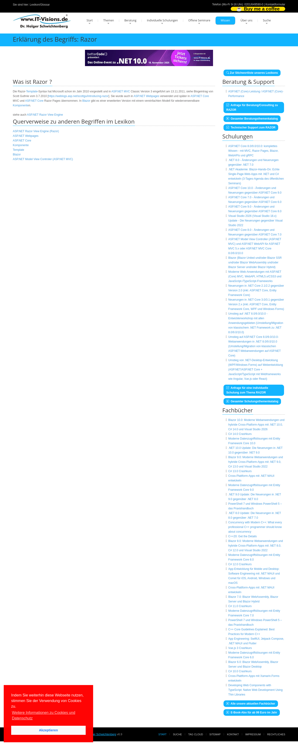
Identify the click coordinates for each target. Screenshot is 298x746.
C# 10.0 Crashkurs (240, 671)
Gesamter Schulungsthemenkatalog (252, 401)
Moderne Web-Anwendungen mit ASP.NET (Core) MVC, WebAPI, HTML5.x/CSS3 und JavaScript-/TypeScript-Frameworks (254, 276)
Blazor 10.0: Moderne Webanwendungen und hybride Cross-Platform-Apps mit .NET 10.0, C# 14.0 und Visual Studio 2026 (256, 424)
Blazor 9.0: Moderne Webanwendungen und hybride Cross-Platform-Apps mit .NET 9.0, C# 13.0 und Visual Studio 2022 (255, 462)
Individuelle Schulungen (162, 20)
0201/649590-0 (253, 4)
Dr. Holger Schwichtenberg (99, 734)
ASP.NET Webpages (146, 96)
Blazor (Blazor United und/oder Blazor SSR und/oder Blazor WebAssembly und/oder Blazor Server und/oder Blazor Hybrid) (255, 262)
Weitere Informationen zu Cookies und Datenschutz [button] (43, 715)
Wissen (225, 20)
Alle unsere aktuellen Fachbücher (250, 703)
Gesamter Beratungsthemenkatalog (252, 118)
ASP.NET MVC (121, 91)
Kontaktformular (275, 4)
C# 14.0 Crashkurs (240, 434)
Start (90, 20)
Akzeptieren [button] (48, 730)
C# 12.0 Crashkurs (240, 564)
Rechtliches (276, 734)
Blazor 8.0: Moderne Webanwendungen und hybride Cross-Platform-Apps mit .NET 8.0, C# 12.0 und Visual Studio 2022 (255, 545)
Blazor (86, 100)
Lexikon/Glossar (40, 4)
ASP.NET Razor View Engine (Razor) (36, 131)
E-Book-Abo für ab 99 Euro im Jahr (251, 712)
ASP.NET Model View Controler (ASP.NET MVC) (43, 159)
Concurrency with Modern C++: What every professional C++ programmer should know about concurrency (255, 527)
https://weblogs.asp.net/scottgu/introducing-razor (78, 96)
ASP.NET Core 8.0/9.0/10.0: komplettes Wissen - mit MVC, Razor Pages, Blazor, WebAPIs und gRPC (253, 150)
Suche (267, 20)
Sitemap (214, 734)
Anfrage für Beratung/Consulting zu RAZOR (252, 107)
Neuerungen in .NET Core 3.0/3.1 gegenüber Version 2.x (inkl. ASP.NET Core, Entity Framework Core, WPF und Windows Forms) (256, 304)
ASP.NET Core (199, 96)
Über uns (246, 20)
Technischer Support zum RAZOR (250, 127)
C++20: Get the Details (242, 536)
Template (31, 91)
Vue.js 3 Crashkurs (240, 648)
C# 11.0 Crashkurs (240, 606)
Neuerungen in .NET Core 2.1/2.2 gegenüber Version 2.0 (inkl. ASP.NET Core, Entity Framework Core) (256, 290)
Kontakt (233, 734)
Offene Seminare (199, 20)
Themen (108, 20)
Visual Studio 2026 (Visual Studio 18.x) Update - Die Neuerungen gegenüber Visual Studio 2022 (255, 220)
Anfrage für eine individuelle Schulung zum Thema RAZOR (247, 390)
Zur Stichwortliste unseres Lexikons (252, 72)
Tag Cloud (195, 734)
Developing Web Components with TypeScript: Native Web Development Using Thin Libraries (255, 690)
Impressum (253, 734)
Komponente (21, 105)
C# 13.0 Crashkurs (240, 471)
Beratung (130, 20)
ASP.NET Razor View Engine (45, 114)
